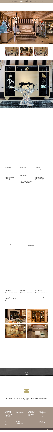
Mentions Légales (8, 421)
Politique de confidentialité (9, 423)
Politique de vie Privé (8, 424)
